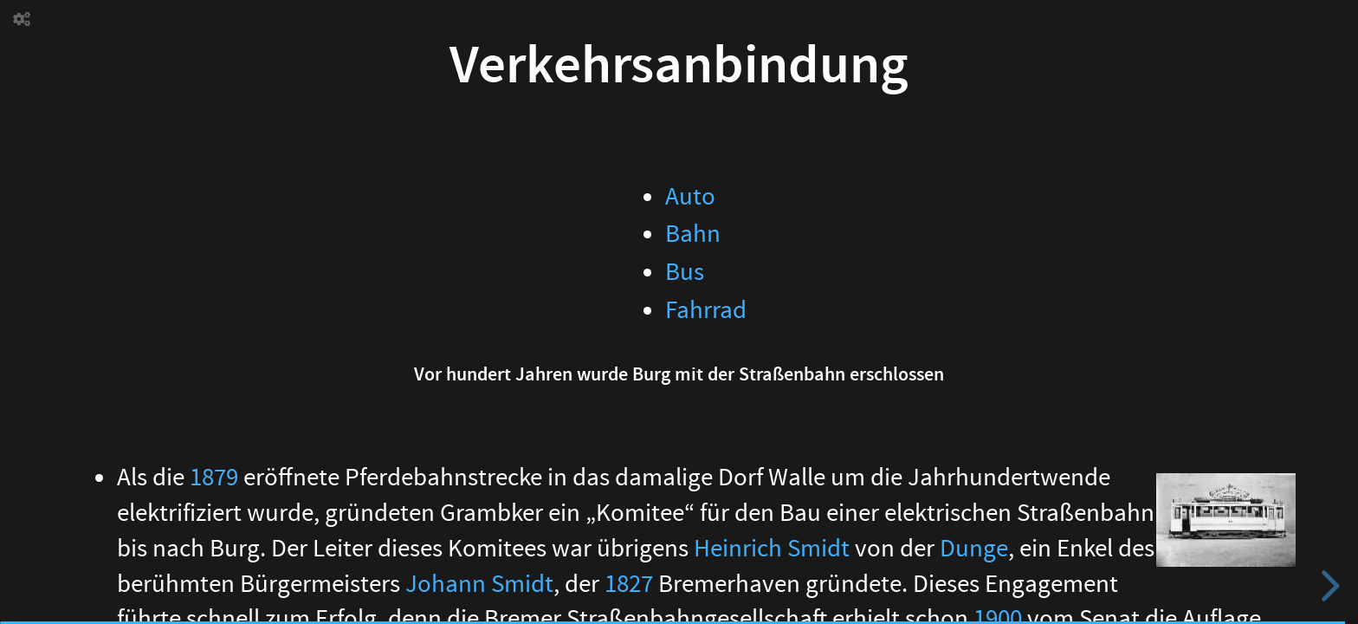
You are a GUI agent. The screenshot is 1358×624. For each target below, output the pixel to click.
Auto (690, 196)
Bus (684, 272)
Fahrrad (706, 310)
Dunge (974, 548)
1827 (629, 584)
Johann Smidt (479, 584)
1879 (214, 477)
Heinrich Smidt (772, 548)
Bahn (693, 234)
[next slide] (1327, 585)
